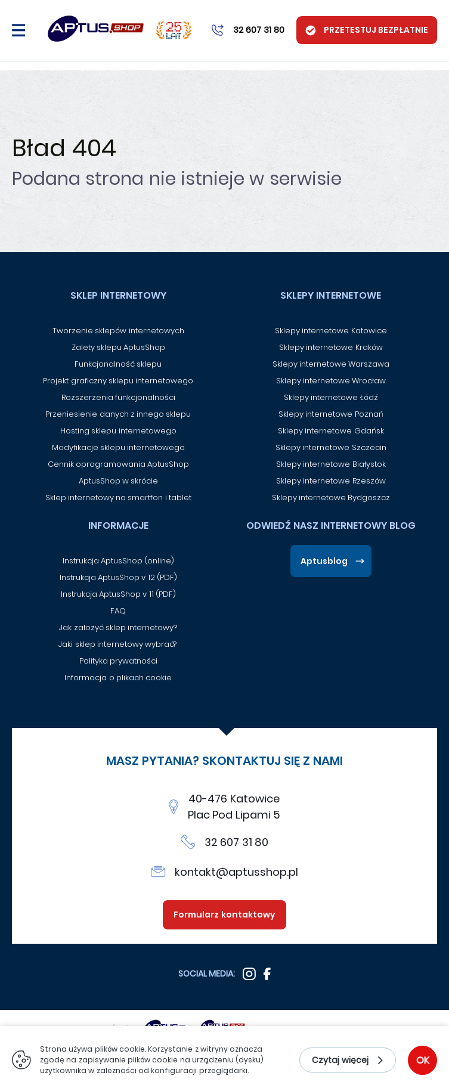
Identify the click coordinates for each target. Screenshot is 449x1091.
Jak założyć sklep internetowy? (118, 627)
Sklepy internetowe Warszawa (331, 364)
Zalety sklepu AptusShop (119, 347)
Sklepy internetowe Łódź (331, 397)
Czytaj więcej (340, 1060)
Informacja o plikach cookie (118, 677)
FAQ (118, 610)
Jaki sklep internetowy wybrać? (118, 644)
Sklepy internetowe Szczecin (330, 447)
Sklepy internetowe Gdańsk (331, 430)
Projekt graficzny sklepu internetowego (118, 380)
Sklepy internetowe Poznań (330, 414)
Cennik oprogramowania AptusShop (119, 464)
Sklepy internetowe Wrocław (331, 380)
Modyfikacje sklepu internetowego (118, 447)
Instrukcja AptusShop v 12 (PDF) (118, 577)
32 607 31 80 (237, 842)
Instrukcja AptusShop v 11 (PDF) (118, 594)
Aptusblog (324, 561)
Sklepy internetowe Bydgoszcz (331, 497)
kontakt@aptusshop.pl (236, 871)
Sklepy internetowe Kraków (331, 347)
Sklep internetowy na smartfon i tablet (118, 497)
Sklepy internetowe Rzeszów (331, 480)
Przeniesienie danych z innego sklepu (118, 414)
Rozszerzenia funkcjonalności (118, 397)
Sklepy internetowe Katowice (331, 330)
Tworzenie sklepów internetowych (118, 330)
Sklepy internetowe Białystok (331, 464)
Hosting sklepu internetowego (118, 430)
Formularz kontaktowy (224, 914)
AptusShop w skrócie (119, 480)
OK (422, 1060)
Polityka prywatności (118, 661)
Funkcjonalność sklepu (118, 364)
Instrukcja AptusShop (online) (119, 560)
